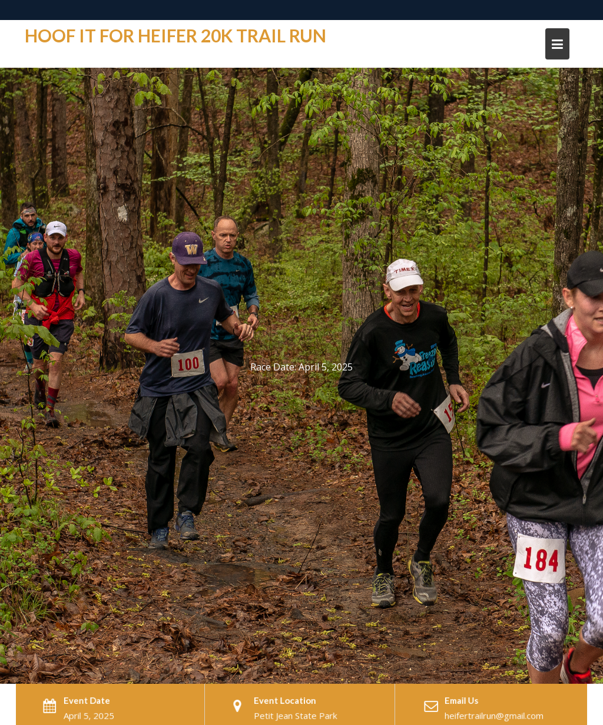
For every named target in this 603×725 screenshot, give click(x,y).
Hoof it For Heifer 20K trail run (175, 35)
